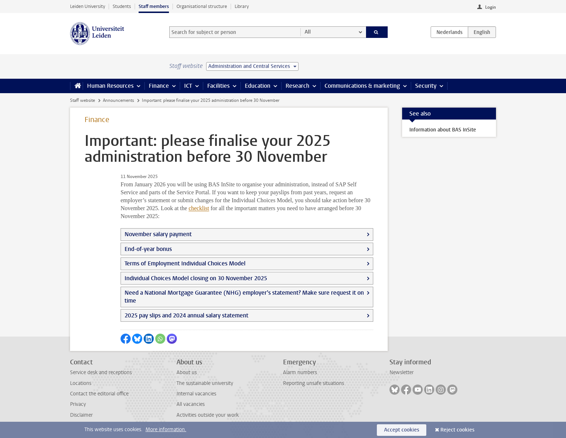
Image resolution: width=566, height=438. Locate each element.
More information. (165, 429)
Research (297, 86)
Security (425, 86)
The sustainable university (205, 383)
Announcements (118, 100)
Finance (159, 86)
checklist (198, 208)
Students (122, 6)
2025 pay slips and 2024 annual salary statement (186, 315)
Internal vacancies (196, 393)
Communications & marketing (362, 86)
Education (257, 86)
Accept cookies (401, 429)
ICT (188, 86)
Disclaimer (81, 415)
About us (187, 372)
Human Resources (110, 86)
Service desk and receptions (101, 372)
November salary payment (158, 234)
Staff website (82, 100)
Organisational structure (202, 6)
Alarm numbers (300, 372)
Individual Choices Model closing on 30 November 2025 (196, 278)
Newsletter (401, 372)
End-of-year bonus (148, 249)
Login (490, 7)
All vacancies (191, 404)
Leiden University (87, 6)
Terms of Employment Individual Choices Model (185, 263)
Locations (80, 383)
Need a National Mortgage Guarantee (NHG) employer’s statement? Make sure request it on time (244, 296)
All (308, 32)
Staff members (154, 6)
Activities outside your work (208, 415)
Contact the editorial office (99, 393)
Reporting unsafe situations (313, 383)
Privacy (78, 404)
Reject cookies (457, 429)
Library (242, 6)
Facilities (218, 86)
